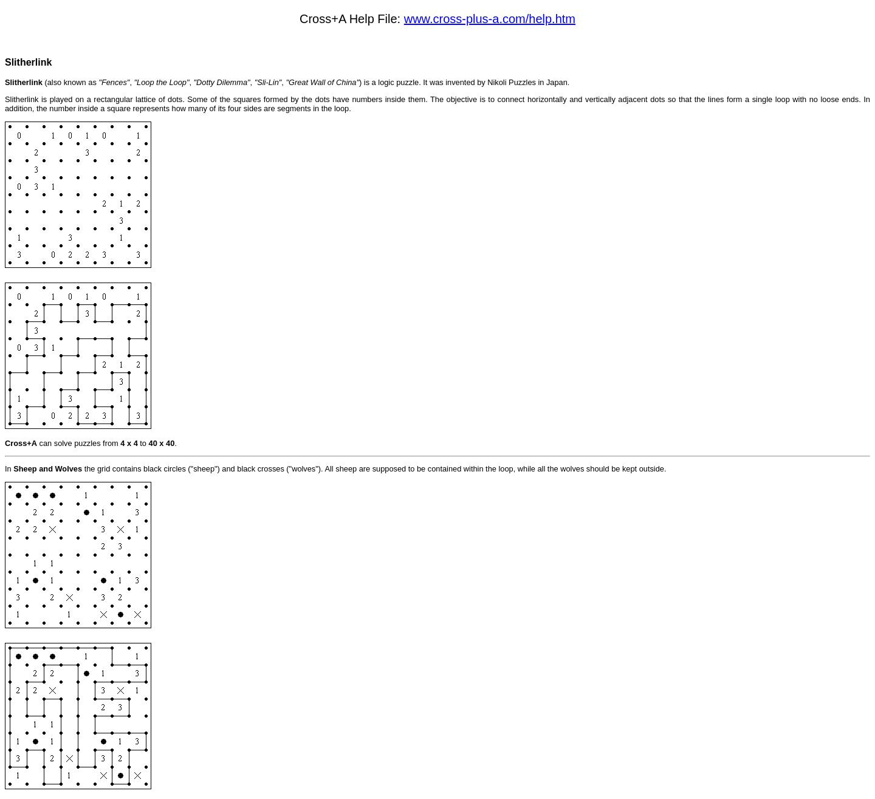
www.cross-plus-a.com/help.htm (489, 19)
